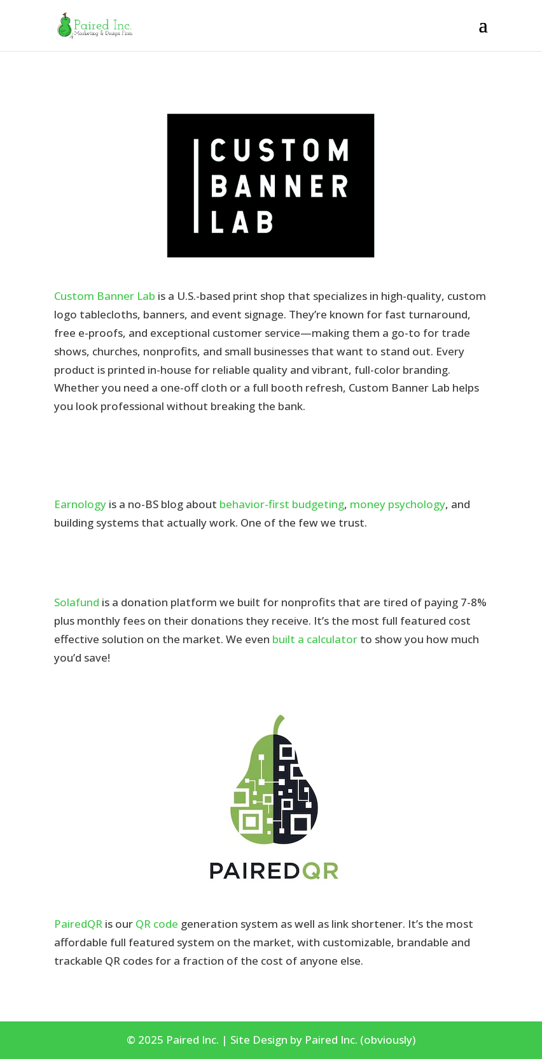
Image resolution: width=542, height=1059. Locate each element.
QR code (157, 923)
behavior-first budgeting (281, 504)
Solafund (76, 602)
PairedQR (78, 923)
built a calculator (315, 639)
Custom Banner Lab (104, 295)
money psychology (397, 504)
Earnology (80, 504)
